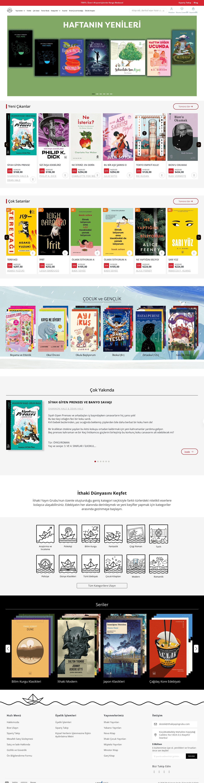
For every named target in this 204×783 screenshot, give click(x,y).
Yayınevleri (19, 11)
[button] (95, 461)
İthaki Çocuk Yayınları (115, 738)
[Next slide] (198, 144)
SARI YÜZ (173, 259)
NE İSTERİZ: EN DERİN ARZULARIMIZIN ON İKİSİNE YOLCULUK (83, 165)
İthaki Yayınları (111, 722)
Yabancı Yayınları (112, 727)
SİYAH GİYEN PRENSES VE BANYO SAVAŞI (18, 165)
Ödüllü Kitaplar (90, 11)
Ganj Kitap (109, 755)
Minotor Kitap (111, 749)
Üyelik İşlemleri (63, 722)
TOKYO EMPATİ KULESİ (147, 165)
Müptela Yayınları (113, 744)
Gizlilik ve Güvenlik (17, 749)
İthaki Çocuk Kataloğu (76, 11)
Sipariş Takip (185, 3)
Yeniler (29, 11)
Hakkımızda (13, 722)
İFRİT (41, 259)
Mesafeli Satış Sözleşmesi (20, 738)
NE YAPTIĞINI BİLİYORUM (147, 259)
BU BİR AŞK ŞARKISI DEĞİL (115, 165)
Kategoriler (54, 11)
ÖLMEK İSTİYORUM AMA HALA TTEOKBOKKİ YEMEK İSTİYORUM (83, 259)
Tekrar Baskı (45, 11)
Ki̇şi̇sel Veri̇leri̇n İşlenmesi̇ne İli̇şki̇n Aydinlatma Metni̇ (73, 735)
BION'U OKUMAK (177, 165)
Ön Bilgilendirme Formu (19, 755)
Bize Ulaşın (12, 727)
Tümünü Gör (186, 106)
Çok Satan (36, 11)
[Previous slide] (7, 144)
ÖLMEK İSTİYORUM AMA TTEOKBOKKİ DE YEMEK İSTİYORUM (115, 259)
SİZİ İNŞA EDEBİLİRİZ (50, 165)
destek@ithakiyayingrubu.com (174, 724)
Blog (196, 3)
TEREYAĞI (12, 259)
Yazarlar (64, 11)
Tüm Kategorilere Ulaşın (102, 585)
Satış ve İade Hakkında (18, 744)
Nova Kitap (109, 733)
